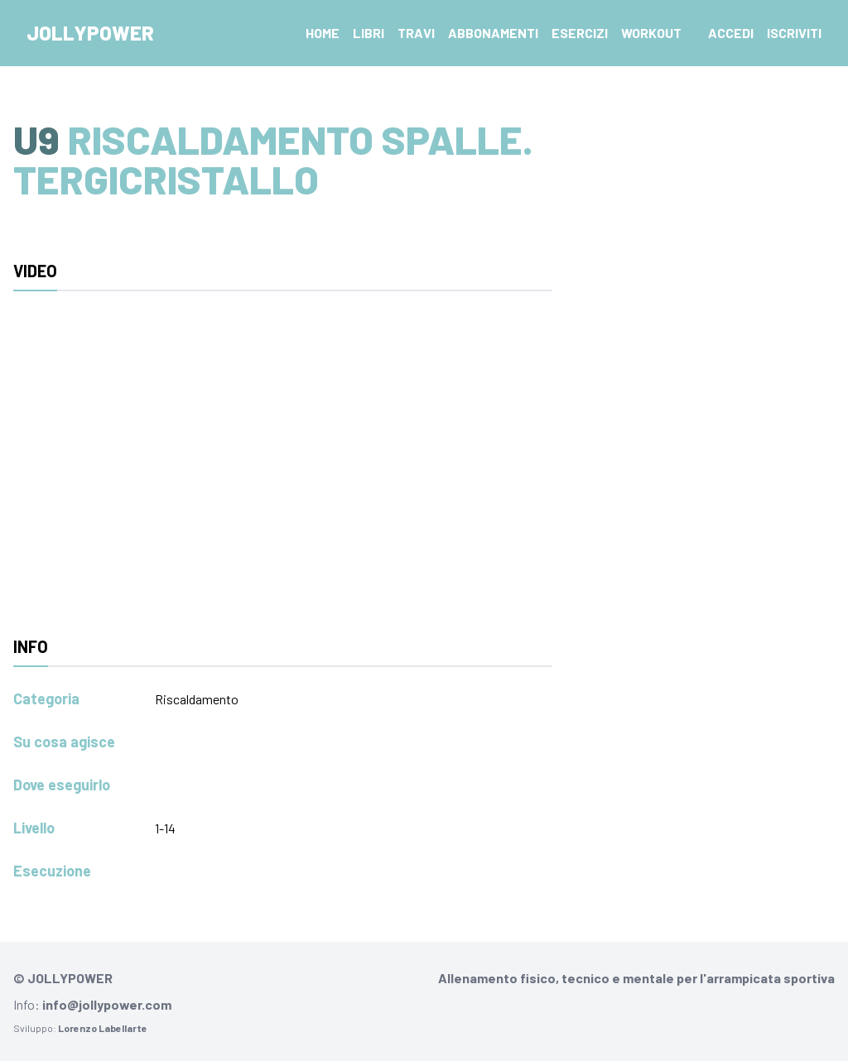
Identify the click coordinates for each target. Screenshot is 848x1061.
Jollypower (90, 33)
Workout (651, 33)
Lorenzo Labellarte (102, 1028)
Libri (368, 33)
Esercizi (580, 33)
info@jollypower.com (106, 1004)
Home (323, 33)
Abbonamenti (493, 33)
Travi (416, 33)
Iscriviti (794, 33)
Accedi (731, 33)
